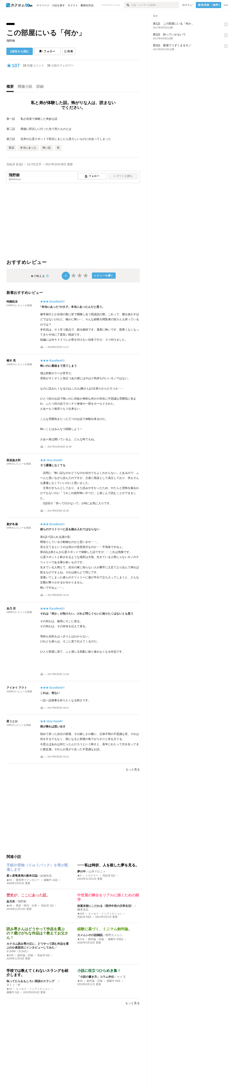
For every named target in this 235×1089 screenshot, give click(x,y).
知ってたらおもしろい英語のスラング (31, 981)
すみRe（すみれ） (18, 951)
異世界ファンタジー (28, 880)
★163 (80, 913)
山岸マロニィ (97, 871)
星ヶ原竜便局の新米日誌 (22, 875)
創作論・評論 (25, 955)
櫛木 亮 (11, 360)
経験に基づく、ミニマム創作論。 (104, 929)
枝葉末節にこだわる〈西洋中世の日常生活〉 (105, 905)
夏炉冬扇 (12, 524)
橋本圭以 (83, 909)
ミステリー (91, 875)
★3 (79, 875)
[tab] (11, 87)
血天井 (10, 901)
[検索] (127, 5)
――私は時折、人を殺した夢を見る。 (108, 865)
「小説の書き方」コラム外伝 (95, 976)
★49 (9, 905)
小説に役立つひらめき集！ (99, 971)
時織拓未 (12, 301)
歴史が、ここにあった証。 (28, 895)
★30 (80, 980)
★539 (9, 955)
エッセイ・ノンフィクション (105, 913)
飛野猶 (10, 40)
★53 (9, 880)
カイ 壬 (121, 976)
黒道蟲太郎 (13, 460)
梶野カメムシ (113, 935)
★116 (80, 939)
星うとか (12, 721)
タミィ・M (13, 984)
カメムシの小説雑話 (90, 935)
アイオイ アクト (16, 687)
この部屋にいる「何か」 (45, 33)
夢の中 (81, 871)
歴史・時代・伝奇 (26, 905)
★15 (9, 989)
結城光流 (46, 875)
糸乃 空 (11, 608)
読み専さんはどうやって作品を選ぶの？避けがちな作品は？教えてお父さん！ (37, 933)
